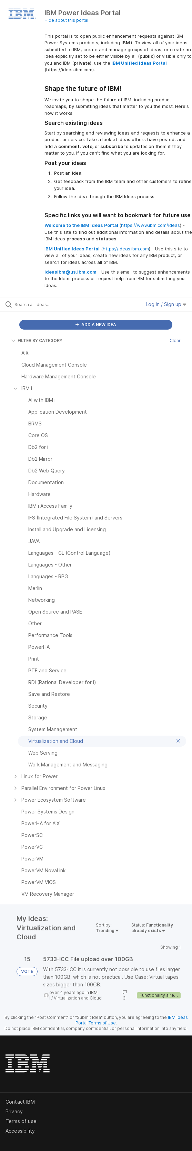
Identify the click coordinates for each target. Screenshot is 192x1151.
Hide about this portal (66, 20)
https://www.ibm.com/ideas (150, 225)
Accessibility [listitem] (20, 1131)
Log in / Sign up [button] (166, 304)
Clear (175, 340)
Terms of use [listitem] (21, 1121)
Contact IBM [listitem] (20, 1102)
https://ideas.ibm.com (126, 248)
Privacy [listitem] (14, 1111)
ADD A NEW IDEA (95, 324)
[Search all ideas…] (53, 304)
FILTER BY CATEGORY (36, 340)
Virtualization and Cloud (78, 998)
